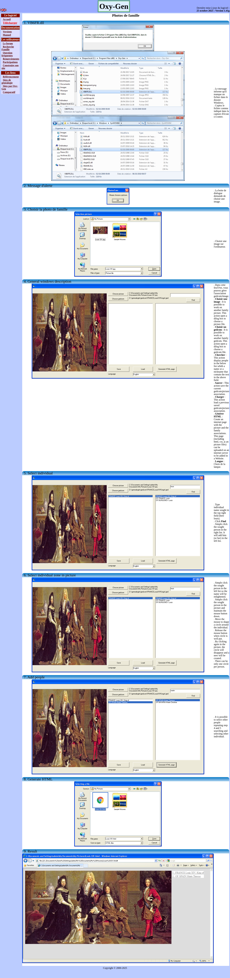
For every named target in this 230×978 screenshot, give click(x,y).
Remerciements (11, 59)
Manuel (7, 35)
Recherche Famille (8, 48)
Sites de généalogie (7, 81)
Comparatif (9, 92)
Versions (7, 31)
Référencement (11, 76)
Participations (10, 62)
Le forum (8, 43)
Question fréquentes (7, 54)
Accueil (7, 19)
